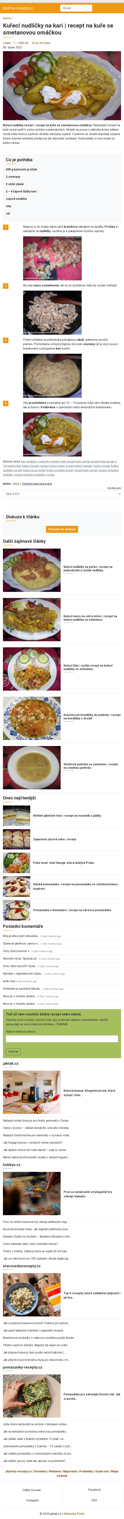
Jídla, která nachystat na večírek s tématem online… (35, 1424)
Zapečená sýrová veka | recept (54, 839)
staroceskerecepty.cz (22, 1266)
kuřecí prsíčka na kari (60, 470)
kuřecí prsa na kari (34, 470)
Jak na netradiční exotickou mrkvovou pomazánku (34, 1431)
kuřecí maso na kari (61, 466)
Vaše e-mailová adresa (20, 1031)
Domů (7, 18)
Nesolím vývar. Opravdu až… (20, 958)
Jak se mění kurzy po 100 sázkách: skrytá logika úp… (36, 1258)
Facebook (94, 1489)
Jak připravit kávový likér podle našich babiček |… (34, 1352)
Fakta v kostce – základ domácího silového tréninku (36, 1128)
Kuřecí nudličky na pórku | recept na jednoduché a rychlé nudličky (88, 568)
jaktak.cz (10, 1063)
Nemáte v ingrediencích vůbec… (23, 973)
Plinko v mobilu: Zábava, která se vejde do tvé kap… (36, 1251)
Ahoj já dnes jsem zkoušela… (21, 936)
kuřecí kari (14, 466)
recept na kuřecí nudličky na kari (34, 474)
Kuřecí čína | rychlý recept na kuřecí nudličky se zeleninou (88, 667)
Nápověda (70, 1471)
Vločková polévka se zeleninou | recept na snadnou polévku (91, 766)
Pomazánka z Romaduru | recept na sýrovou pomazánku (72, 910)
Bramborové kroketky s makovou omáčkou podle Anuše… (39, 1338)
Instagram (32, 1500)
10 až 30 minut (41, 43)
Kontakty (40, 1471)
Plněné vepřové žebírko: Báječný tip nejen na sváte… (36, 1345)
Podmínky (86, 1471)
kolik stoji (9, 981)
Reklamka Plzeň (74, 1514)
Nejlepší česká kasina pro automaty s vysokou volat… (37, 1135)
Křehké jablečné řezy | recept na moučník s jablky (67, 815)
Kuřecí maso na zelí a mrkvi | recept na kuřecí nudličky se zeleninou (90, 617)
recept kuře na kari (86, 470)
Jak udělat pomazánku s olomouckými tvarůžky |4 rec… (38, 1453)
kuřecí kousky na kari (35, 466)
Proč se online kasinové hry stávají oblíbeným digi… (36, 1222)
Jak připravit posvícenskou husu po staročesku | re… (36, 1360)
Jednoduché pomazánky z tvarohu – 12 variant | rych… (37, 1446)
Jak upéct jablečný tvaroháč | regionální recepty (33, 1330)
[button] (62, 85)
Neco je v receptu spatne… (20, 996)
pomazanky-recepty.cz (22, 1367)
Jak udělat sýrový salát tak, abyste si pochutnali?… (35, 1461)
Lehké (7, 43)
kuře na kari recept (87, 461)
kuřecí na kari (102, 466)
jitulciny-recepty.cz (18, 8)
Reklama (55, 1471)
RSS (94, 1500)
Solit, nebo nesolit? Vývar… (20, 966)
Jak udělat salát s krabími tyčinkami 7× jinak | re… (34, 1439)
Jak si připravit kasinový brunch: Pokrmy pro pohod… (36, 1323)
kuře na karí (68, 461)
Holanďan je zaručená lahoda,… (22, 988)
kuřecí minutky (84, 466)
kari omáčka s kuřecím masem (40, 461)
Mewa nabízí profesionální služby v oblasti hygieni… (36, 1157)
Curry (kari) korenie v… (17, 951)
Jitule (15, 483)
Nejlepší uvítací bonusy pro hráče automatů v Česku (36, 1120)
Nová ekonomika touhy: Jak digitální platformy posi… (36, 1229)
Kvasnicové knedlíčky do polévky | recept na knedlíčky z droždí (92, 716)
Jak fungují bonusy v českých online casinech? (32, 1142)
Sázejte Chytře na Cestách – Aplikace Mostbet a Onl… (37, 1236)
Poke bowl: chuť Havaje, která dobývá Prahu (63, 863)
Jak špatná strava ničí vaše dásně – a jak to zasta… (35, 1150)
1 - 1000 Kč (21, 43)
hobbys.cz (12, 1165)
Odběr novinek (32, 1490)
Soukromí (102, 1471)
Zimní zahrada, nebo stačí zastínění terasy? (30, 1244)
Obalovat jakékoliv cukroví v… (21, 943)
